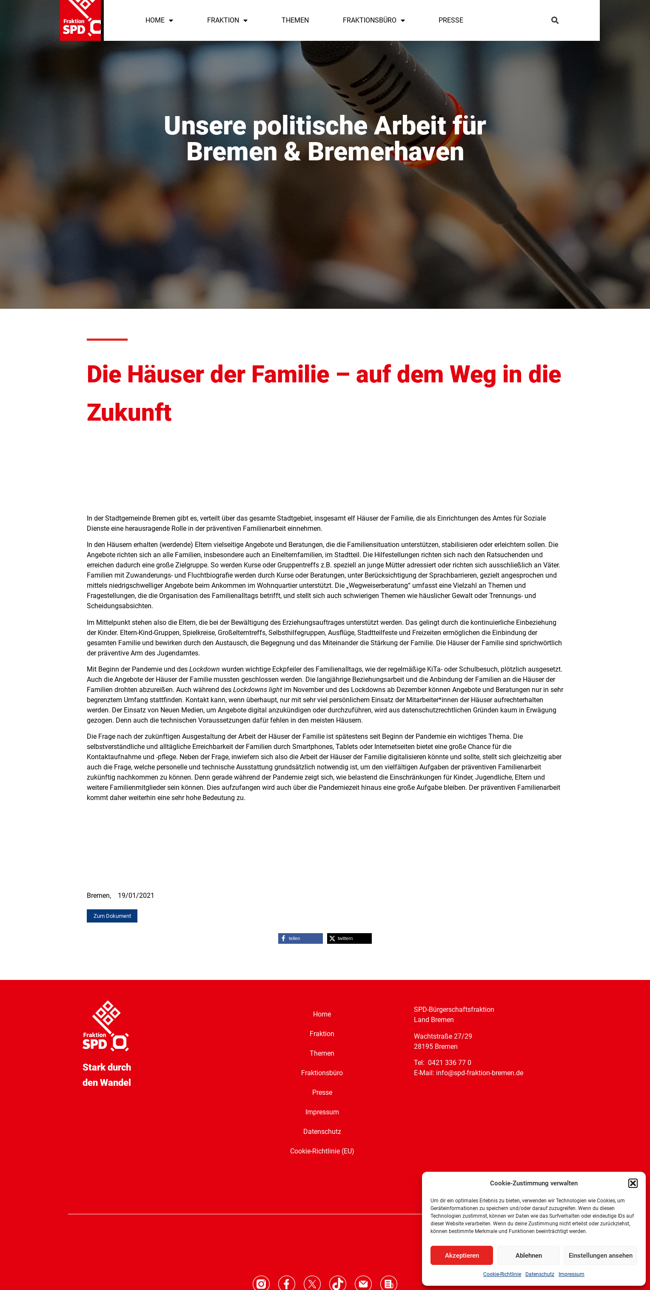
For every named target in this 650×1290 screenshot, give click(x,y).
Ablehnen (529, 1255)
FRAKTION (227, 20)
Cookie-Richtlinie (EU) (322, 1151)
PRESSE (451, 20)
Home (322, 1014)
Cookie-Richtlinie (502, 1274)
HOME (159, 20)
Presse (322, 1092)
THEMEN (295, 20)
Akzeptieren (462, 1255)
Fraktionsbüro (322, 1072)
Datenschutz (539, 1274)
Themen (322, 1053)
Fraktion (322, 1033)
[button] (633, 1183)
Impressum (571, 1274)
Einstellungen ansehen (601, 1255)
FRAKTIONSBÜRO (374, 20)
